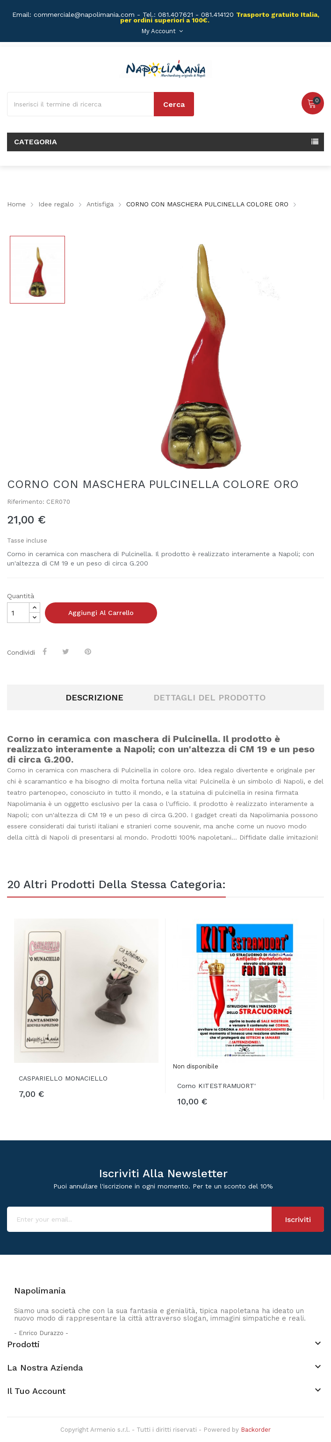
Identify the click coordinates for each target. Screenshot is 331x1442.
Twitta (66, 651)
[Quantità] (18, 612)
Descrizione (94, 697)
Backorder (256, 1429)
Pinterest (89, 651)
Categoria (35, 141)
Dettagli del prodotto (209, 697)
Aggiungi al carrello (101, 612)
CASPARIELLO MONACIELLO (63, 1078)
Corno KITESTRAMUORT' (216, 1085)
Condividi (45, 651)
